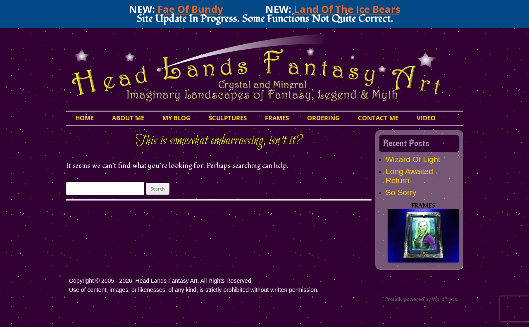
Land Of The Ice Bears (347, 9)
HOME (84, 118)
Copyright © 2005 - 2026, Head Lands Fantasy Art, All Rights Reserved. (161, 280)
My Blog (176, 118)
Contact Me (378, 118)
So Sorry (401, 192)
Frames (277, 118)
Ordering (323, 118)
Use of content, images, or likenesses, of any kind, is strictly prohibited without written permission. (194, 289)
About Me (128, 118)
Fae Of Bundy (190, 9)
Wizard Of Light (413, 159)
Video (426, 118)
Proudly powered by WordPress (421, 299)
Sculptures (228, 118)
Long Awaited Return (409, 176)
